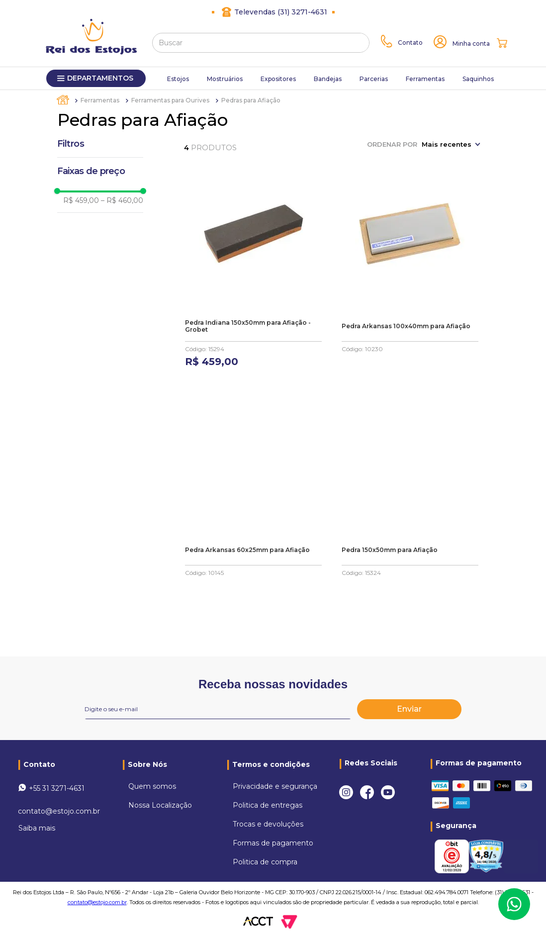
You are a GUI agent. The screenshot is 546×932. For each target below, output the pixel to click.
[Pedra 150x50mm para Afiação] (410, 511)
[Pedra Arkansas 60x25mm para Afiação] (253, 511)
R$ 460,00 (122, 200)
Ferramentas (100, 100)
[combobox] (260, 43)
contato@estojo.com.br (59, 811)
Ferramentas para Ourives (170, 100)
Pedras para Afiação (250, 100)
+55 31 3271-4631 (57, 788)
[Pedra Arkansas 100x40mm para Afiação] (410, 287)
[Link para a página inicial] (64, 100)
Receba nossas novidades (273, 684)
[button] (100, 171)
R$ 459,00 (81, 200)
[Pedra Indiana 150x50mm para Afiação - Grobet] (253, 287)
